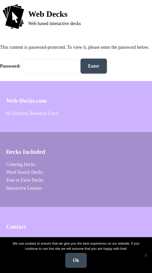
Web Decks (47, 14)
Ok (76, 260)
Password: (39, 66)
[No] (145, 255)
